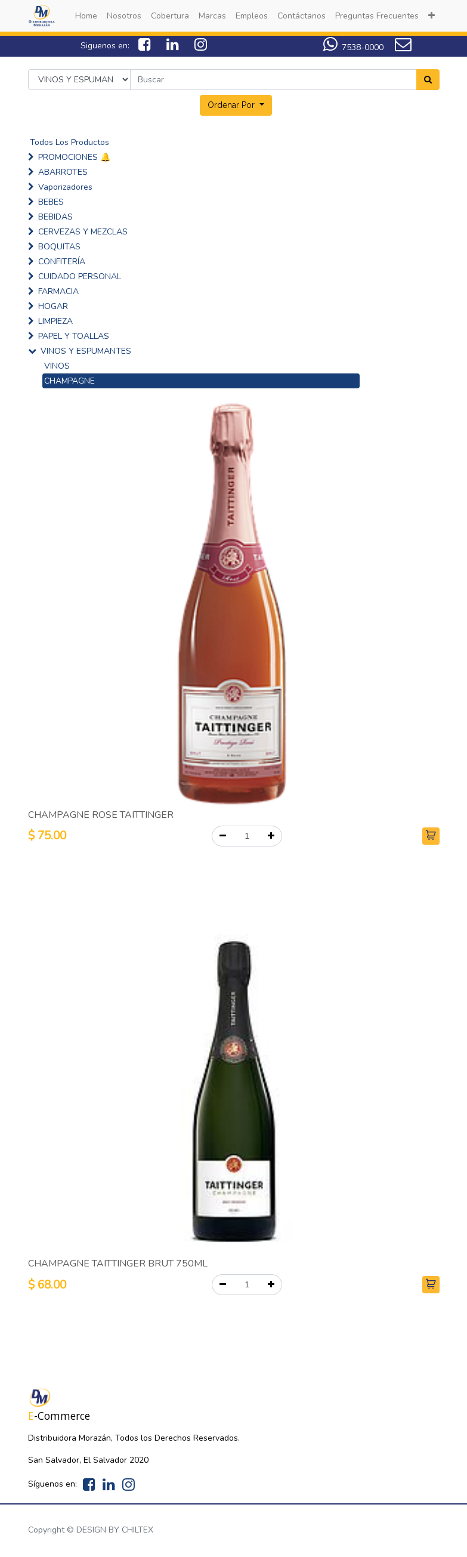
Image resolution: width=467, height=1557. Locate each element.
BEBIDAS (55, 217)
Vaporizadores (65, 187)
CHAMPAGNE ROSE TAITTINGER (101, 814)
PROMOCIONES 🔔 (74, 157)
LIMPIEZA (55, 321)
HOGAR (53, 306)
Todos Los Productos (69, 142)
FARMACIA (58, 291)
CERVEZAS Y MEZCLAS (83, 231)
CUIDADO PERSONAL (79, 276)
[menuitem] (86, 16)
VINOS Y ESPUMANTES (86, 351)
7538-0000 (353, 47)
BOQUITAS (59, 246)
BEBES (51, 202)
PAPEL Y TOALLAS (73, 336)
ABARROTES (63, 172)
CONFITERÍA (61, 261)
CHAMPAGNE (69, 381)
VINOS (57, 366)
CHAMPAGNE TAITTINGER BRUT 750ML (118, 1263)
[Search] (428, 79)
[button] (431, 16)
